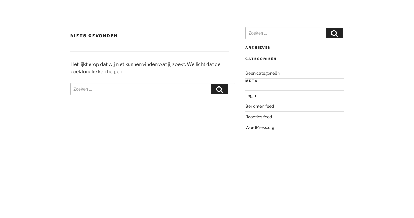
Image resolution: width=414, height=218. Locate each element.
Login (250, 95)
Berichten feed (259, 106)
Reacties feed (258, 116)
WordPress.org (259, 127)
